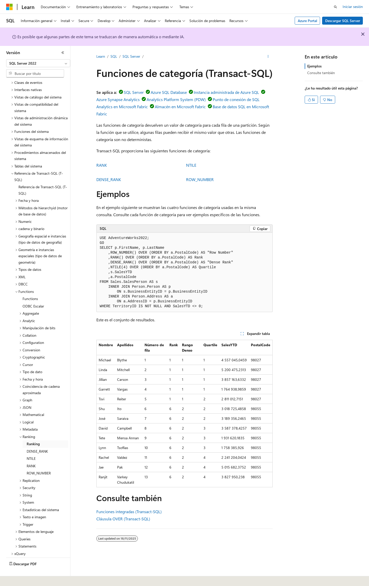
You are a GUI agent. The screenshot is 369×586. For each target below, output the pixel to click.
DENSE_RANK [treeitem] (37, 437)
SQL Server (131, 56)
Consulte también (321, 72)
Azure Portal (307, 20)
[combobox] (38, 63)
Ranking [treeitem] (33, 429)
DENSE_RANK (108, 179)
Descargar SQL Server (342, 20)
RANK (101, 165)
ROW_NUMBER (200, 179)
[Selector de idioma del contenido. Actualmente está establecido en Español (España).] (24, 578)
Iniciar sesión (353, 6)
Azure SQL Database (169, 92)
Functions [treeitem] (30, 284)
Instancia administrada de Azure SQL (226, 92)
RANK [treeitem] (31, 451)
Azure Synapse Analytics (118, 99)
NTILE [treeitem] (31, 444)
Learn (100, 56)
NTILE (191, 165)
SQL (113, 56)
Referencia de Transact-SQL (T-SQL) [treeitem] (42, 176)
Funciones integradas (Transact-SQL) (129, 511)
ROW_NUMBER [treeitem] (39, 458)
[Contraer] (62, 52)
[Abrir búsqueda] (335, 7)
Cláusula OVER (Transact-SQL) (123, 518)
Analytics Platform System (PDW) (176, 99)
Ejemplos (314, 66)
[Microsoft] (9, 7)
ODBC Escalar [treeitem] (33, 292)
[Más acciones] (268, 57)
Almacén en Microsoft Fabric (180, 106)
